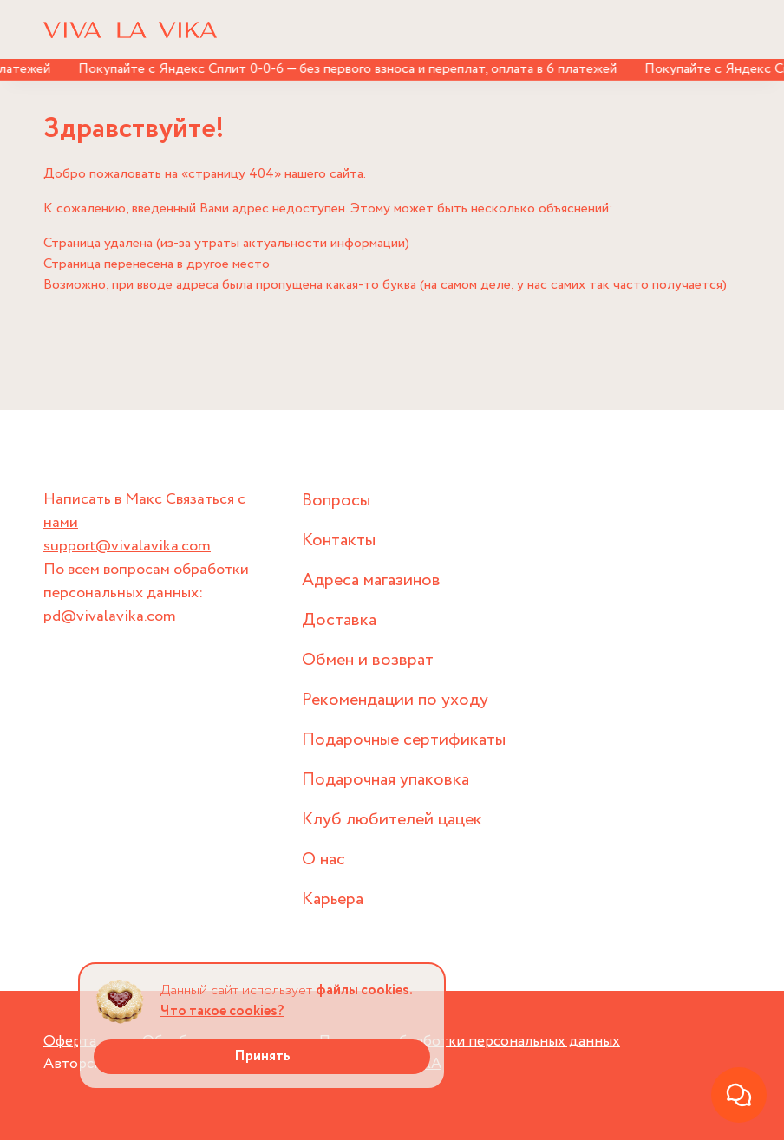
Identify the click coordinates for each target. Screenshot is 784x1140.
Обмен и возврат (368, 660)
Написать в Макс (102, 499)
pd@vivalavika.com (109, 616)
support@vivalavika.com (127, 546)
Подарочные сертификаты (404, 739)
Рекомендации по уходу (395, 700)
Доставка (339, 620)
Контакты (339, 540)
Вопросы (336, 500)
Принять (262, 1056)
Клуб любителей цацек (392, 819)
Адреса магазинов (371, 580)
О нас (323, 859)
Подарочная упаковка (385, 779)
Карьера (332, 899)
